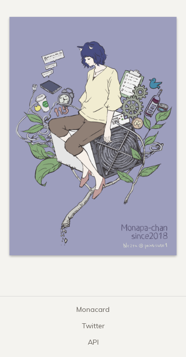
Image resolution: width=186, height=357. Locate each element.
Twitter (93, 325)
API (93, 342)
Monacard (93, 309)
